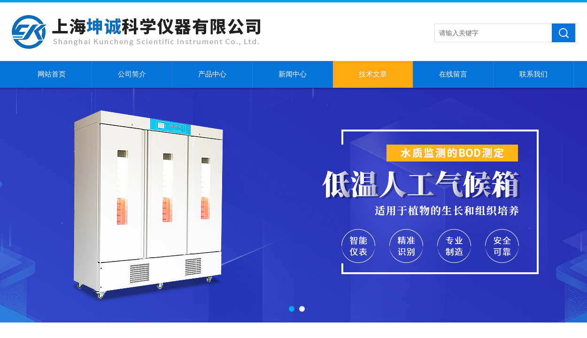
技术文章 (373, 74)
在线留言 (453, 74)
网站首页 (52, 74)
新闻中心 (292, 74)
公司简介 (132, 74)
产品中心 (212, 74)
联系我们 (533, 74)
